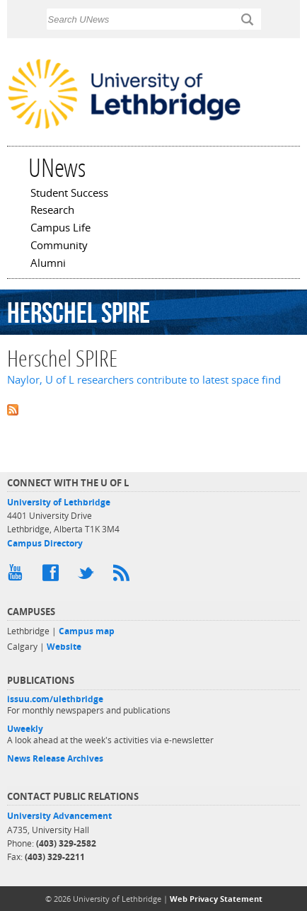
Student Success (69, 194)
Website (64, 646)
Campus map (87, 631)
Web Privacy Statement (216, 898)
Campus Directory (45, 543)
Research (52, 211)
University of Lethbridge (58, 502)
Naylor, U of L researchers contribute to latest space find (144, 379)
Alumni (48, 264)
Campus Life (60, 228)
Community (59, 246)
